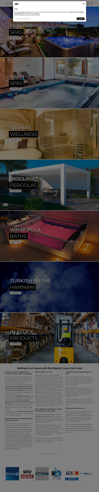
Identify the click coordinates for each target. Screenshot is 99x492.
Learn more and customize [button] (23, 18)
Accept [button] (80, 18)
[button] (83, 3)
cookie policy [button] (36, 13)
